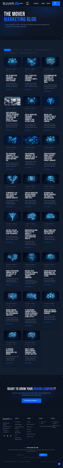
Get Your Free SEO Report (31, 400)
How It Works (27, 3)
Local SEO (17, 422)
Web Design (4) (28, 49)
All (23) (7, 49)
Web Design (18, 424)
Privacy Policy (38, 457)
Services (21, 3)
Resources (37, 3)
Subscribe (43, 454)
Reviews (48, 3)
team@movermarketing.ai (44, 426)
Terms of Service (51, 461)
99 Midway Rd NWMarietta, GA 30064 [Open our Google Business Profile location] (56, 424)
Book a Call (55, 3)
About (28, 422)
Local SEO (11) (17, 49)
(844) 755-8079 (42, 422)
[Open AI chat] (59, 464)
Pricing (43, 3)
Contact (29, 431)
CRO (16, 435)
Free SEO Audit (31, 434)
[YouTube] (11, 435)
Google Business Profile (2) (43, 49)
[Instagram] (7, 435)
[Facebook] (4, 435)
